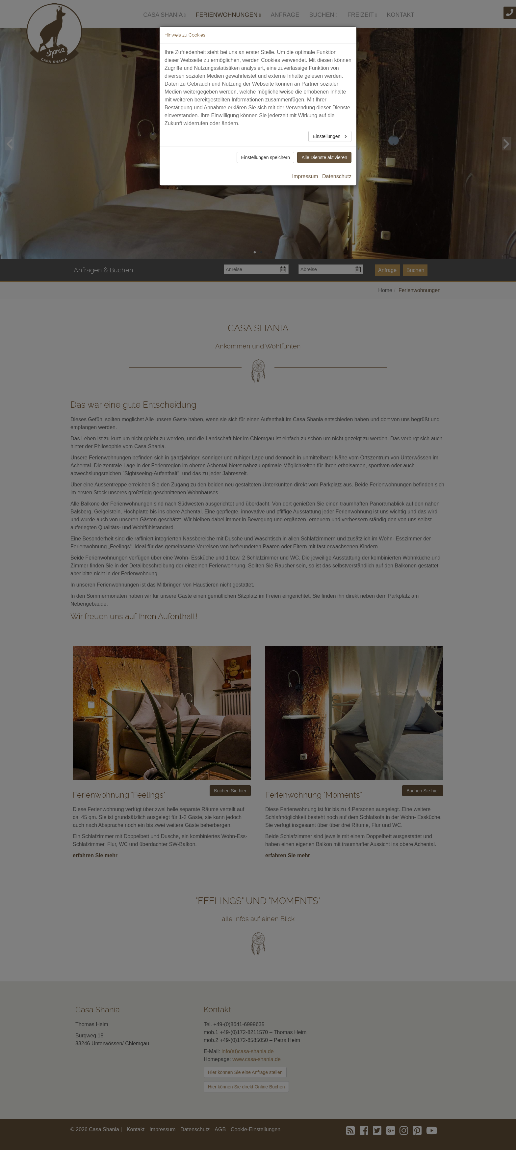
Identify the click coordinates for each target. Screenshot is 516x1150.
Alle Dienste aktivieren (324, 157)
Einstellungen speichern (265, 157)
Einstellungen (327, 136)
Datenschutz (336, 176)
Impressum (305, 176)
